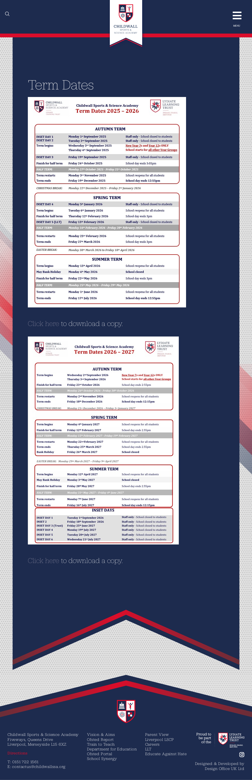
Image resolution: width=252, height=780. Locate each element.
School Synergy (102, 758)
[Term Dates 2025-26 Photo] (101, 99)
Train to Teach (101, 744)
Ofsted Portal (99, 753)
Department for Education (112, 749)
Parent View (157, 734)
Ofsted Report (100, 739)
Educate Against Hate (166, 753)
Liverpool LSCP (159, 739)
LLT (148, 749)
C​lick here (38, 323)
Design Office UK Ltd (224, 768)
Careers (152, 744)
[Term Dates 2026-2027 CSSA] (97, 338)
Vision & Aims (101, 734)
